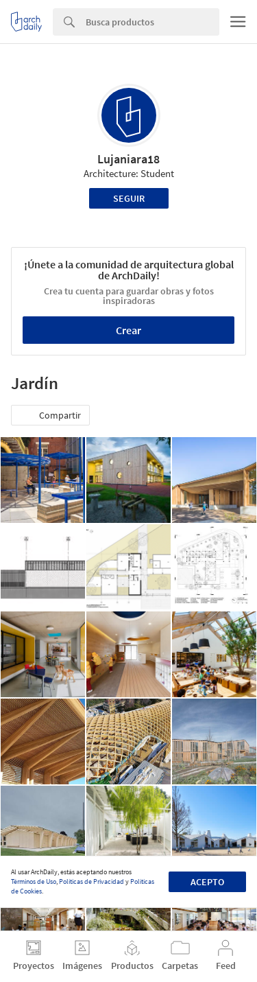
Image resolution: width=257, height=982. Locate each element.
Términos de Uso (33, 881)
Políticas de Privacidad (91, 881)
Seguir (129, 198)
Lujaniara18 (128, 159)
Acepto (207, 882)
